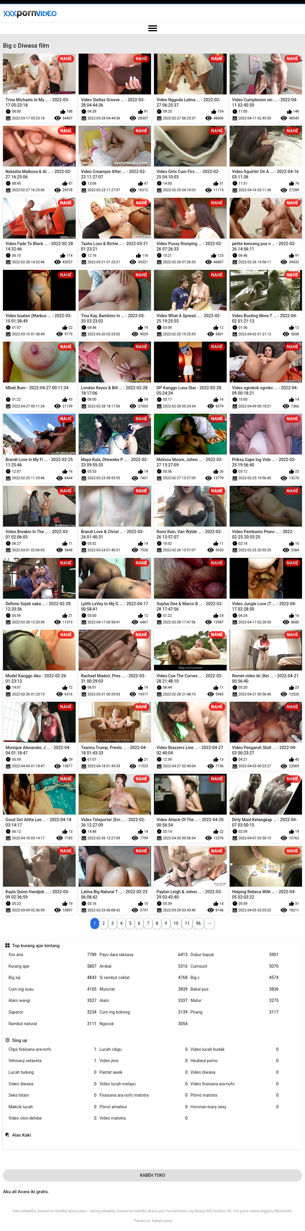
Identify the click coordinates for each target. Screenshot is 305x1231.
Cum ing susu (52, 989)
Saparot (52, 1012)
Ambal (143, 966)
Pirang (235, 1012)
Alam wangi (52, 1000)
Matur (235, 1000)
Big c (235, 977)
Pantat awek (143, 1072)
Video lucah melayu (143, 1084)
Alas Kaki (21, 1135)
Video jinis (143, 1060)
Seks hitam (52, 1095)
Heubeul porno (235, 1060)
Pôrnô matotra (235, 1095)
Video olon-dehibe (52, 1118)
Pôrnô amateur (143, 1106)
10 (176, 923)
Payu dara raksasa (143, 954)
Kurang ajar (52, 966)
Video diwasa (235, 1072)
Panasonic (142, 1221)
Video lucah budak (235, 1049)
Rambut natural (52, 1023)
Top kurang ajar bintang (36, 945)
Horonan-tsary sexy (235, 1106)
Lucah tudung (52, 1072)
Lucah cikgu (143, 1049)
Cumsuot (235, 966)
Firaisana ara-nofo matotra (143, 1095)
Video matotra (143, 1118)
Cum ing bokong (143, 1012)
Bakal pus (235, 989)
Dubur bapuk (235, 954)
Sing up (19, 1040)
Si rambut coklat (143, 977)
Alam (143, 1000)
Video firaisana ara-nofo (235, 1084)
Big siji (52, 977)
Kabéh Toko (152, 1175)
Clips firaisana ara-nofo (52, 1049)
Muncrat (143, 989)
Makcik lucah (52, 1106)
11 (187, 923)
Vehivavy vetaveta (52, 1060)
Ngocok (143, 1023)
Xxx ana (52, 954)
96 (198, 923)
